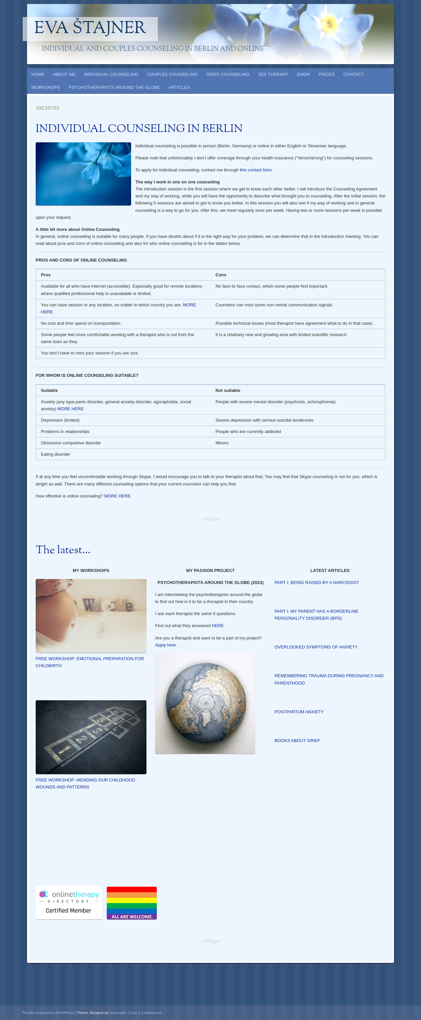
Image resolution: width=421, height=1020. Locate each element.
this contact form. (256, 169)
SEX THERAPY (273, 74)
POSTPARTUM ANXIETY (299, 711)
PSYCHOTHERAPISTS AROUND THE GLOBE (114, 87)
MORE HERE (70, 408)
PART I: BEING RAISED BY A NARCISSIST (317, 582)
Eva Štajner (90, 29)
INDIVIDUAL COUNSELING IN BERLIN (139, 129)
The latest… (63, 551)
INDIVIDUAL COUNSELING (111, 74)
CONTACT (353, 74)
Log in (136, 1013)
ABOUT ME (64, 74)
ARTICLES (179, 87)
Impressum (153, 1013)
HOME (37, 74)
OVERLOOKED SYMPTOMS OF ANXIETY (316, 646)
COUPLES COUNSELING (172, 74)
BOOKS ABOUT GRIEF (297, 740)
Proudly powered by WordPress (47, 1013)
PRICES (327, 74)
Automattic (118, 1013)
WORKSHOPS (45, 87)
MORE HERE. (118, 495)
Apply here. (166, 644)
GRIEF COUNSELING (227, 74)
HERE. (218, 625)
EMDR (303, 74)
